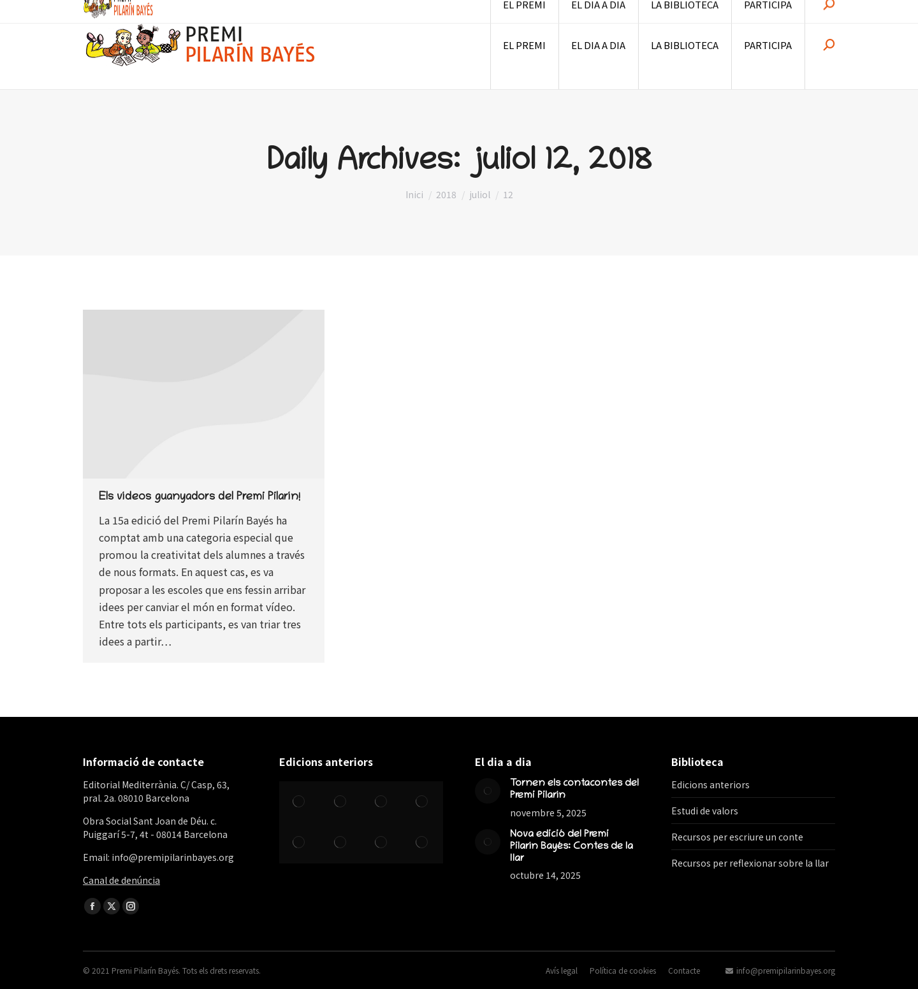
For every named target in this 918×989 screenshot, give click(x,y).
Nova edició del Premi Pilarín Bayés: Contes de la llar (571, 847)
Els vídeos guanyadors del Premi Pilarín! (199, 497)
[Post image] (487, 791)
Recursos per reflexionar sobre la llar (750, 862)
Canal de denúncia (121, 880)
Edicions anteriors (710, 784)
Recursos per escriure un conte (737, 836)
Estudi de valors (704, 810)
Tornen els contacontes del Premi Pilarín (574, 790)
